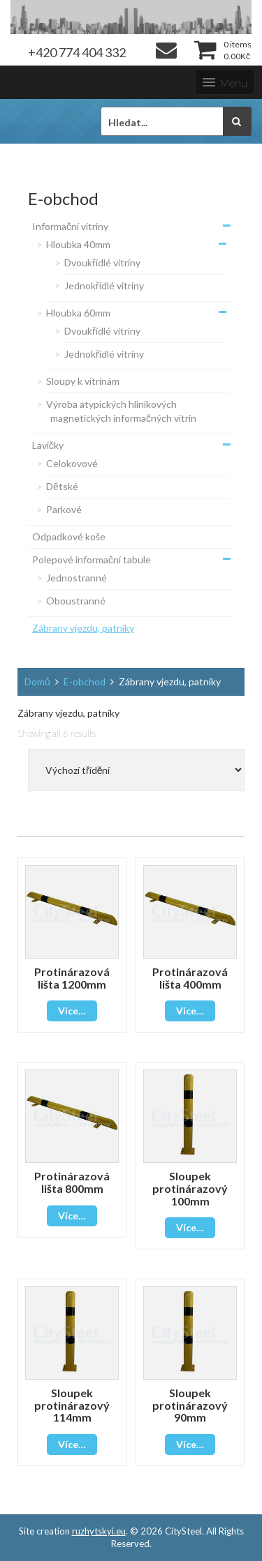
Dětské (62, 486)
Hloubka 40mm (78, 244)
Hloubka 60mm (78, 313)
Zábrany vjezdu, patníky (83, 628)
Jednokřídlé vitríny (104, 285)
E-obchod (84, 681)
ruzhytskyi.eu (99, 1531)
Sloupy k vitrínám (82, 381)
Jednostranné (76, 578)
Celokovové (72, 463)
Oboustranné (75, 601)
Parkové (64, 509)
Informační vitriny (70, 226)
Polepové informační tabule (91, 559)
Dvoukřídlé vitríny (102, 262)
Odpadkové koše (68, 536)
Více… (72, 1010)
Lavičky (48, 445)
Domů (37, 681)
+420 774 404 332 (77, 52)
